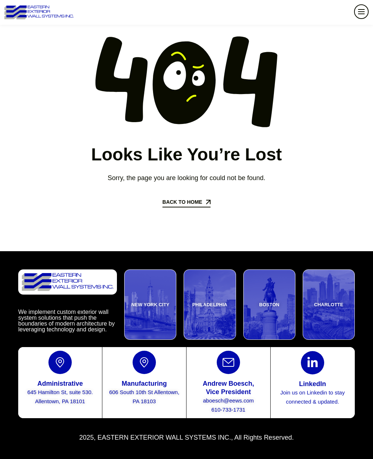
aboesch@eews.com (228, 400)
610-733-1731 (228, 410)
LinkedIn (312, 384)
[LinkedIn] (312, 362)
